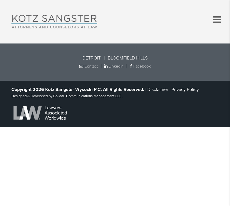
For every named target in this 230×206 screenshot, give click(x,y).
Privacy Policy (185, 89)
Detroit (91, 58)
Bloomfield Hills (128, 58)
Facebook (140, 66)
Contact (88, 66)
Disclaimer (157, 89)
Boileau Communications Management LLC (87, 96)
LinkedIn (114, 66)
